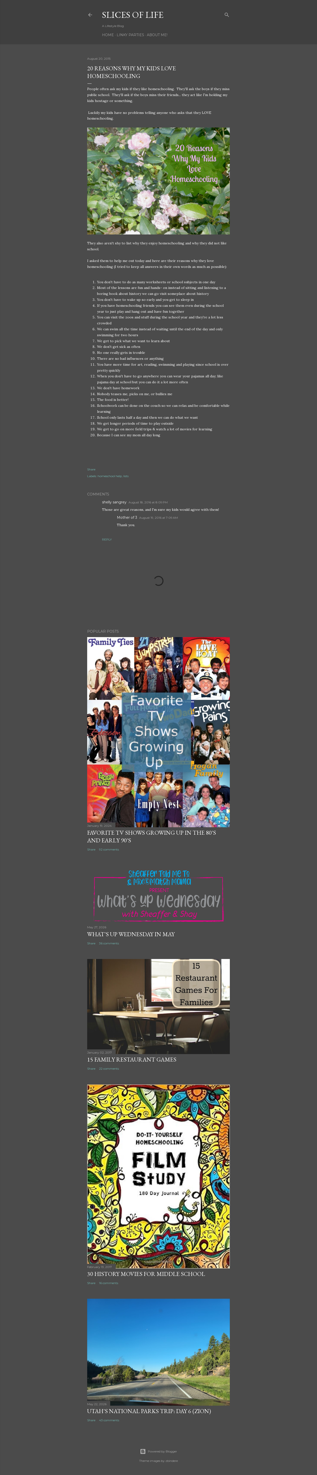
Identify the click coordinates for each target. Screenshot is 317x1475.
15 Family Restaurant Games (131, 1059)
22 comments (109, 1068)
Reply (107, 539)
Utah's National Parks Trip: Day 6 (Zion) (149, 1411)
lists (126, 476)
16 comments (108, 1283)
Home (108, 35)
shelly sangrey (114, 502)
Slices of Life (132, 15)
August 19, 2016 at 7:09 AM (158, 517)
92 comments (109, 849)
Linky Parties (130, 35)
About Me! (157, 35)
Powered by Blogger (158, 1451)
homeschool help (110, 476)
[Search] (227, 14)
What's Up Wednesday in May (131, 934)
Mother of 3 (127, 517)
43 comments (109, 1420)
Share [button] (91, 469)
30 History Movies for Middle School (146, 1274)
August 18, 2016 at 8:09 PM (148, 502)
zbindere (171, 1461)
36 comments (109, 943)
